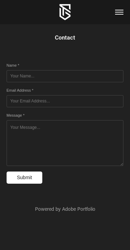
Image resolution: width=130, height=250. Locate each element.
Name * (13, 65)
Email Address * (20, 90)
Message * (16, 115)
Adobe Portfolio (78, 209)
